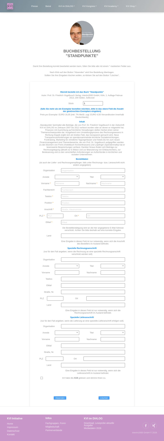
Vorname (45, 183)
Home (10, 423)
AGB (76, 378)
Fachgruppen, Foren (55, 423)
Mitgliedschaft (52, 426)
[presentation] (63, 388)
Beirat (48, 6)
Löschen (104, 398)
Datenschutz (13, 431)
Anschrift (48, 209)
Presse (34, 6)
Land (49, 235)
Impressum (12, 427)
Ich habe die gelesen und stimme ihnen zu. (84, 378)
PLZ (41, 216)
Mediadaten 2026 (93, 428)
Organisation (49, 170)
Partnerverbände (53, 430)
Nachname (91, 183)
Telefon (48, 196)
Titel (92, 177)
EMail (48, 222)
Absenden (60, 398)
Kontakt (11, 434)
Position (48, 203)
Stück (71, 103)
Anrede (46, 177)
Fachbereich (49, 190)
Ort (75, 216)
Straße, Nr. (49, 292)
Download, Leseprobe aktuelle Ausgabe (99, 424)
